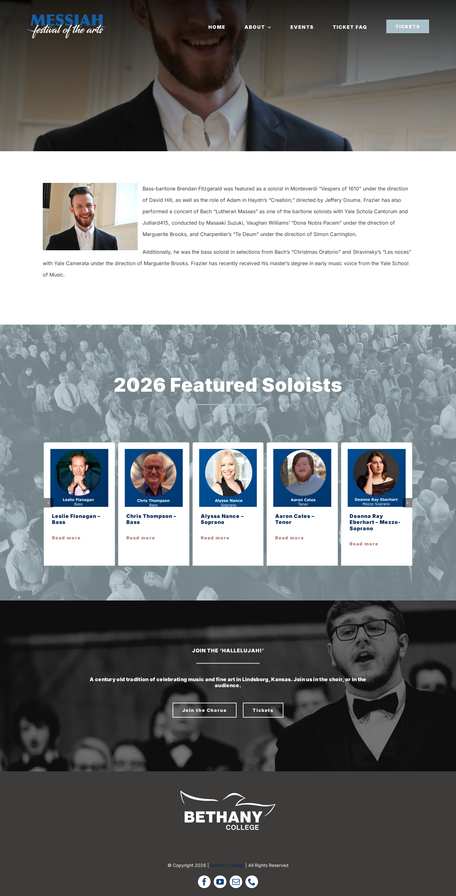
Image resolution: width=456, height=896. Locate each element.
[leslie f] (79, 451)
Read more (66, 537)
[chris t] (154, 451)
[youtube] (220, 881)
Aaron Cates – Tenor (294, 519)
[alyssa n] (228, 451)
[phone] (251, 881)
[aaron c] (302, 451)
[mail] (236, 881)
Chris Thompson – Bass (151, 519)
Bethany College (227, 865)
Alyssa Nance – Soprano (222, 519)
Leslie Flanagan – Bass (76, 519)
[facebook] (204, 881)
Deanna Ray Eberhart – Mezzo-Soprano (375, 522)
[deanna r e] (377, 451)
